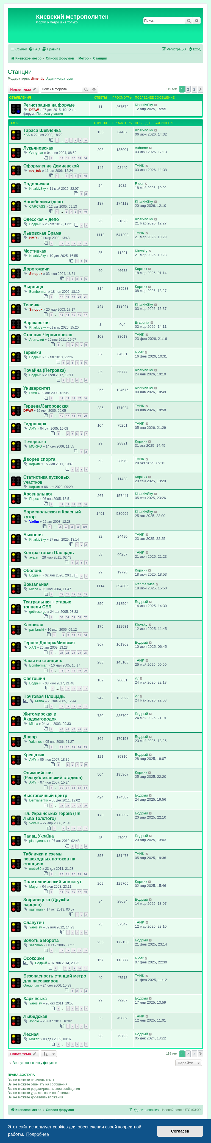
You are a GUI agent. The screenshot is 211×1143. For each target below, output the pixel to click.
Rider (139, 184)
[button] (200, 89)
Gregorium (31, 985)
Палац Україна (38, 836)
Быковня (33, 534)
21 (85, 297)
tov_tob (35, 171)
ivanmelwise (145, 584)
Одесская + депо (41, 219)
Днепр (30, 737)
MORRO (35, 446)
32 (73, 787)
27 (73, 805)
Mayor (33, 887)
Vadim (34, 522)
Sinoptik (35, 274)
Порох (34, 499)
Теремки (32, 352)
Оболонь (33, 570)
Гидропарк (34, 423)
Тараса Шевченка (42, 130)
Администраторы (59, 78)
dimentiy (38, 78)
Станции (20, 71)
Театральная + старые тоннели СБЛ (47, 604)
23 (73, 652)
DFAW (34, 110)
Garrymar (36, 153)
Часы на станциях (42, 660)
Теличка (32, 304)
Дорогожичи (36, 269)
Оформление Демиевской (51, 166)
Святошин (34, 678)
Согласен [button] (180, 1131)
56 (79, 617)
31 (67, 787)
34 (85, 787)
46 (67, 729)
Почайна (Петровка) (44, 370)
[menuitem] (34, 49)
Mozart (34, 1039)
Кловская (33, 624)
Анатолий (36, 340)
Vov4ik (34, 823)
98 (72, 527)
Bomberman (38, 292)
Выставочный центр (45, 795)
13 (79, 158)
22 (67, 652)
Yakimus (35, 742)
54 (67, 617)
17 (61, 297)
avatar (33, 557)
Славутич (33, 922)
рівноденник (38, 841)
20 (79, 297)
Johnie (34, 1021)
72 (67, 243)
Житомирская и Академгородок (39, 716)
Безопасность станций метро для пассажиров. (54, 978)
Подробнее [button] (37, 1134)
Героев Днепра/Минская (49, 642)
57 (85, 617)
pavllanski (36, 630)
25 (85, 652)
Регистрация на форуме (49, 105)
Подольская (36, 184)
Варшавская (36, 322)
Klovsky (141, 251)
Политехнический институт (52, 881)
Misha (33, 589)
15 (73, 314)
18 (67, 297)
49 (85, 729)
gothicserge (37, 612)
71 (61, 243)
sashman (36, 909)
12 (73, 158)
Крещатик (33, 754)
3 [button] (194, 89)
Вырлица (33, 287)
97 (66, 527)
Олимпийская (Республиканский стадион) (52, 775)
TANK (139, 166)
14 (85, 158)
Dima (33, 393)
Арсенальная (37, 494)
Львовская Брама (42, 233)
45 (61, 729)
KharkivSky (144, 105)
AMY (32, 428)
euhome (141, 148)
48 (79, 729)
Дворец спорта (39, 459)
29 (85, 805)
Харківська (35, 998)
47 (73, 729)
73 (73, 243)
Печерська (34, 441)
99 (78, 527)
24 (79, 652)
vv (136, 678)
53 (61, 617)
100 (85, 527)
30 (61, 787)
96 (60, 527)
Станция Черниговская (47, 334)
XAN (26, 135)
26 (67, 805)
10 (85, 140)
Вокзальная (36, 584)
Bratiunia (142, 322)
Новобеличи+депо (43, 201)
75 (85, 243)
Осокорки (33, 958)
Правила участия (50, 114)
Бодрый (35, 224)
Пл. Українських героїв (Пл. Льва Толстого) (52, 816)
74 (79, 243)
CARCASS (37, 206)
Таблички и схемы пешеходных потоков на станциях (49, 859)
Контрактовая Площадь (48, 552)
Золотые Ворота (41, 940)
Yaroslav (35, 927)
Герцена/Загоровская (46, 406)
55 (73, 617)
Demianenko (38, 800)
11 (67, 158)
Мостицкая (34, 251)
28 (79, 805)
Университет (36, 388)
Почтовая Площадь (44, 696)
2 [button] (188, 89)
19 (73, 297)
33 (79, 787)
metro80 (35, 869)
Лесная (31, 1034)
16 (79, 314)
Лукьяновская (38, 148)
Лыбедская (35, 1016)
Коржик (141, 269)
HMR (33, 238)
